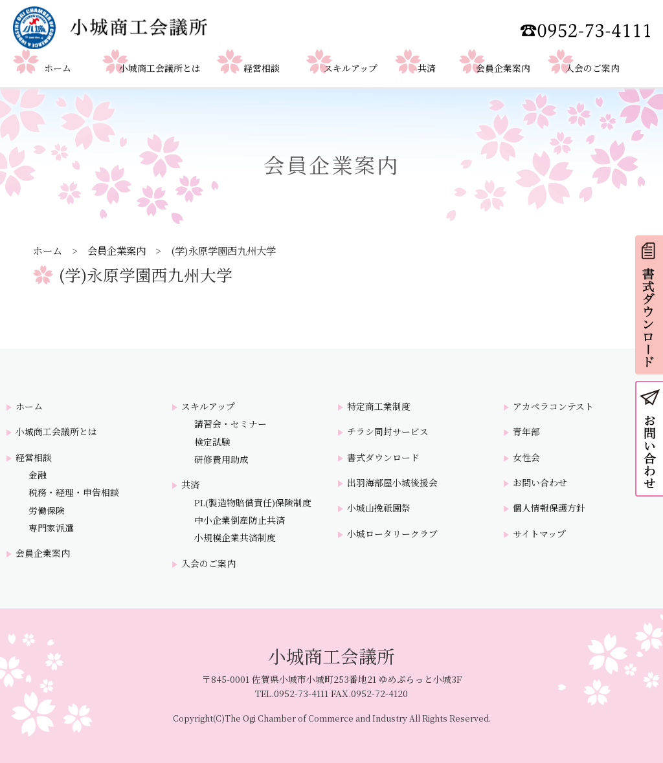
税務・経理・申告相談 (73, 492)
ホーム (47, 250)
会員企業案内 (116, 250)
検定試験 (212, 442)
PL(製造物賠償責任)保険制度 (252, 503)
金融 (37, 475)
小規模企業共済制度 (235, 538)
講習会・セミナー (230, 424)
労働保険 (46, 510)
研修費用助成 (221, 459)
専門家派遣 (51, 528)
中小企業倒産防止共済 (239, 520)
